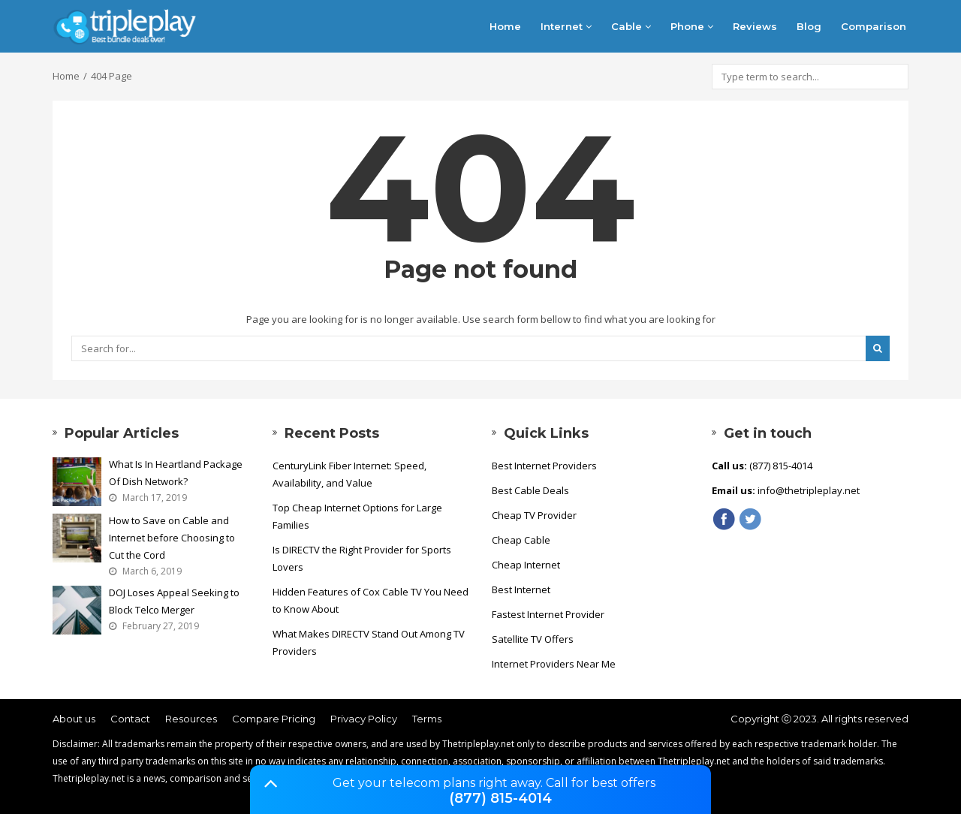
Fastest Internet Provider (548, 614)
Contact (130, 719)
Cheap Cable (521, 540)
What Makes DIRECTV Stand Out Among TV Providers (369, 642)
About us (74, 719)
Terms (426, 719)
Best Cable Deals (530, 490)
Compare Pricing (273, 719)
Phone (691, 26)
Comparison (873, 26)
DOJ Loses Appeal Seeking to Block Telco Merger (174, 601)
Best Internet (521, 589)
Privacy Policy (363, 719)
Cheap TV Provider (534, 515)
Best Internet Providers (544, 465)
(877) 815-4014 (500, 798)
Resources (191, 719)
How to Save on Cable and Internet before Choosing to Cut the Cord (172, 538)
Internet (566, 26)
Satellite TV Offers (533, 639)
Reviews (755, 26)
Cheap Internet (526, 564)
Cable (631, 26)
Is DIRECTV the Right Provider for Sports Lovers (362, 558)
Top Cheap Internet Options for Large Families (357, 516)
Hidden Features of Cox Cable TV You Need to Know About (370, 600)
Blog (809, 26)
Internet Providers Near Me (554, 664)
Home (505, 26)
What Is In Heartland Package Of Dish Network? (176, 472)
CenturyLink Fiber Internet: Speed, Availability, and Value (349, 474)
